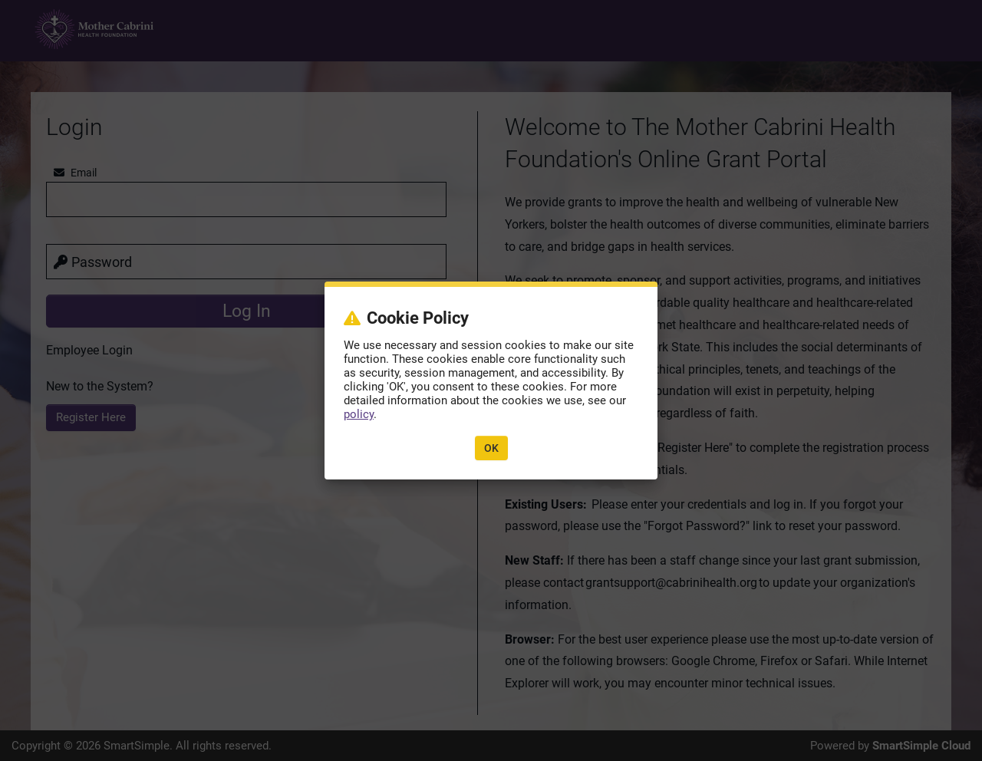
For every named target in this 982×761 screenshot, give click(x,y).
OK (491, 448)
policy (359, 414)
